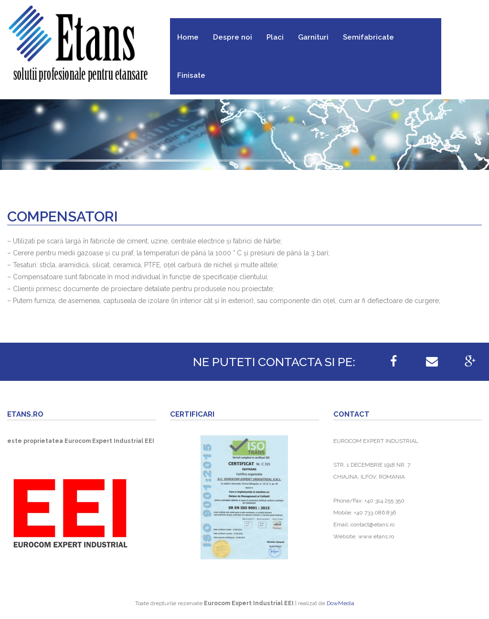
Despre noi (232, 37)
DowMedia (340, 603)
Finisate (191, 75)
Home (188, 37)
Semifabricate (368, 37)
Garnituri (313, 37)
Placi (275, 37)
